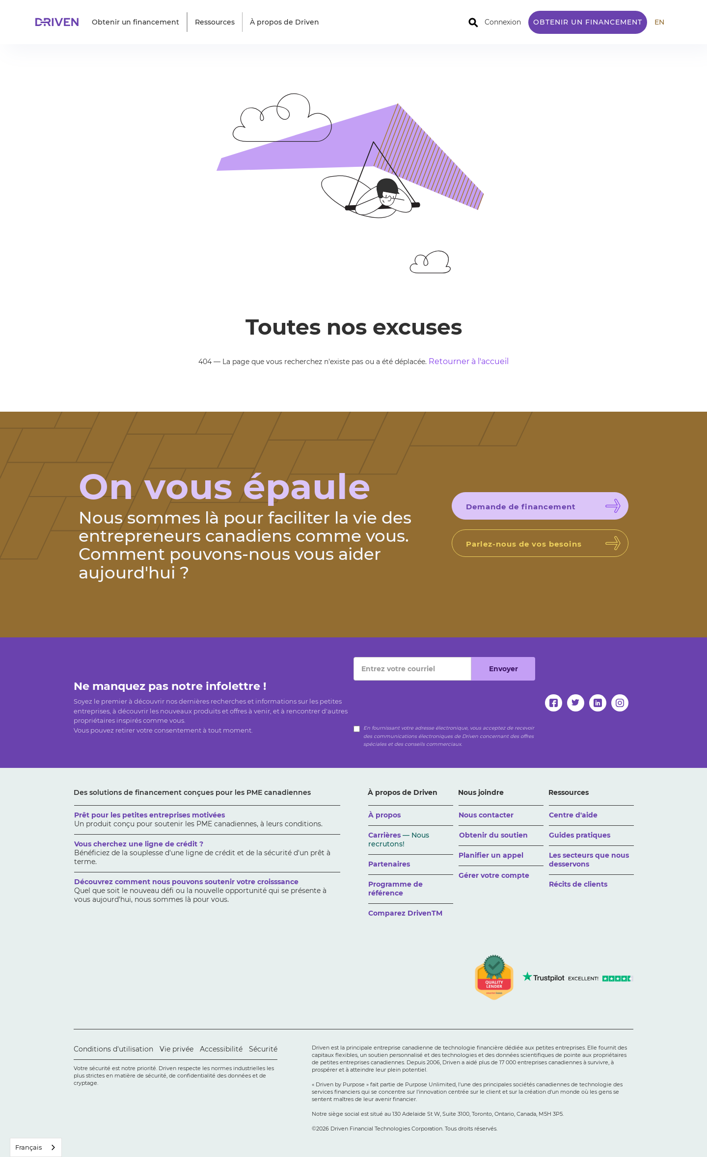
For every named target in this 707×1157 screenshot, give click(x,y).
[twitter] (575, 702)
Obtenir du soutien (493, 835)
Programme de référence (395, 888)
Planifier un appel (491, 855)
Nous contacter (486, 815)
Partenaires (389, 864)
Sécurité (263, 1049)
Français (28, 1147)
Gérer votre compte (494, 875)
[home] (59, 22)
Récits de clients (578, 884)
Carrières (398, 839)
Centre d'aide (573, 815)
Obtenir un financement (587, 22)
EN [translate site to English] (659, 22)
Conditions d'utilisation (113, 1049)
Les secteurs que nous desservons (589, 859)
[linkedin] (597, 702)
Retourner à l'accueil (469, 361)
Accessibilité (221, 1049)
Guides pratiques (579, 835)
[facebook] (553, 702)
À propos (384, 815)
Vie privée (176, 1049)
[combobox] (36, 1147)
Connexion (503, 22)
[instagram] (619, 702)
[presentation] (428, 700)
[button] (135, 22)
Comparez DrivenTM (405, 913)
